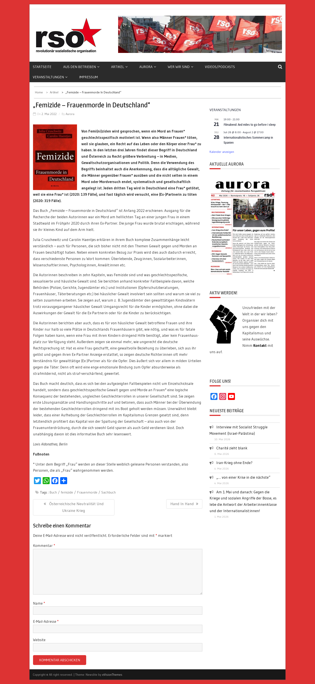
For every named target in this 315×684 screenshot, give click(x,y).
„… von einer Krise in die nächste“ (243, 477)
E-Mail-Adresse (46, 621)
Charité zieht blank (231, 448)
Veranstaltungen (50, 77)
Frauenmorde (87, 492)
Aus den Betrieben (81, 67)
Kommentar (44, 545)
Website (39, 639)
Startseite (42, 67)
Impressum (88, 77)
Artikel (119, 67)
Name (39, 603)
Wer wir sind (180, 67)
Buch (53, 492)
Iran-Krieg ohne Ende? (234, 462)
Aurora (147, 67)
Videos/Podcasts (220, 67)
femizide (67, 492)
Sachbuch (108, 492)
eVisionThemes (112, 675)
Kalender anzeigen (222, 152)
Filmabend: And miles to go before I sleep (250, 124)
